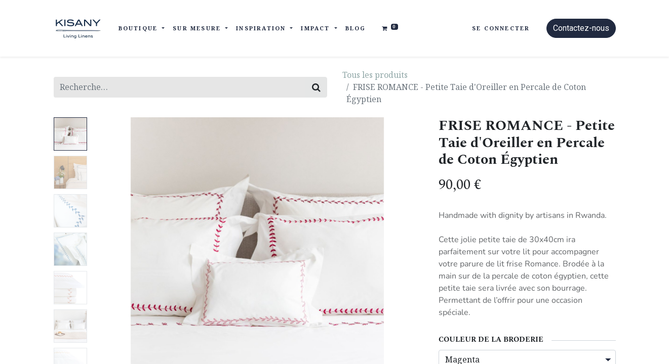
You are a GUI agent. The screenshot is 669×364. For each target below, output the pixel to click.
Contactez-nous (581, 28)
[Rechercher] (316, 87)
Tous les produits (375, 74)
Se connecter (501, 28)
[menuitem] (355, 28)
